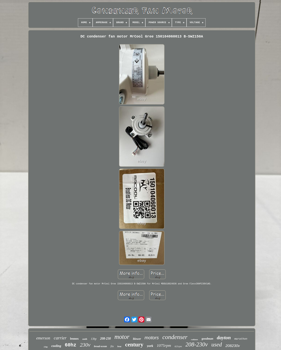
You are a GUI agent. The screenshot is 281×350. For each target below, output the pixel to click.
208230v (232, 346)
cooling (56, 346)
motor (121, 336)
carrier (60, 337)
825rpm (178, 346)
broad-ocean (100, 346)
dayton (224, 337)
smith (84, 339)
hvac (119, 346)
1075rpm (164, 345)
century (134, 344)
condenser (174, 337)
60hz (70, 345)
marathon (240, 338)
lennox (74, 338)
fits (112, 346)
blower (137, 338)
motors (152, 337)
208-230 (105, 338)
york (150, 346)
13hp (93, 338)
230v (85, 345)
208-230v (196, 344)
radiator (194, 339)
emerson (43, 338)
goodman (207, 338)
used (216, 344)
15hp (46, 347)
